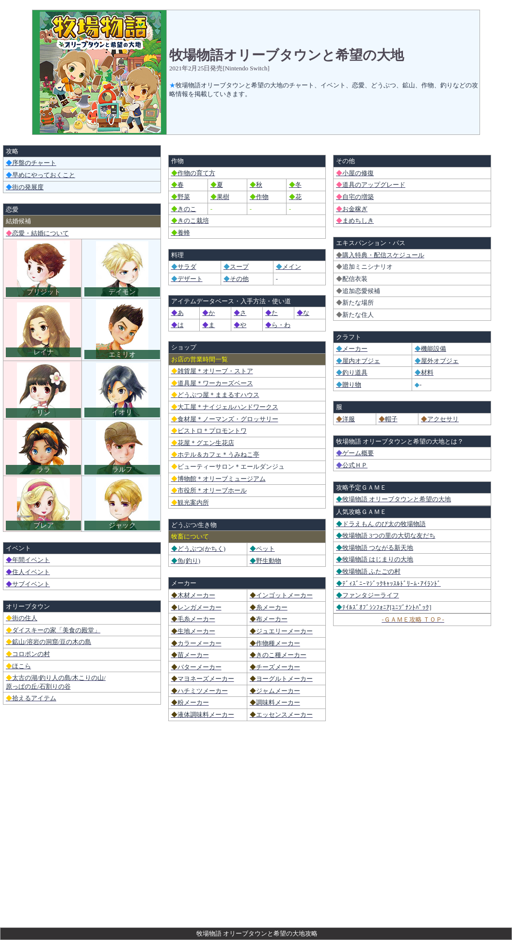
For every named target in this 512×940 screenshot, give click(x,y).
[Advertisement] (256, 855)
